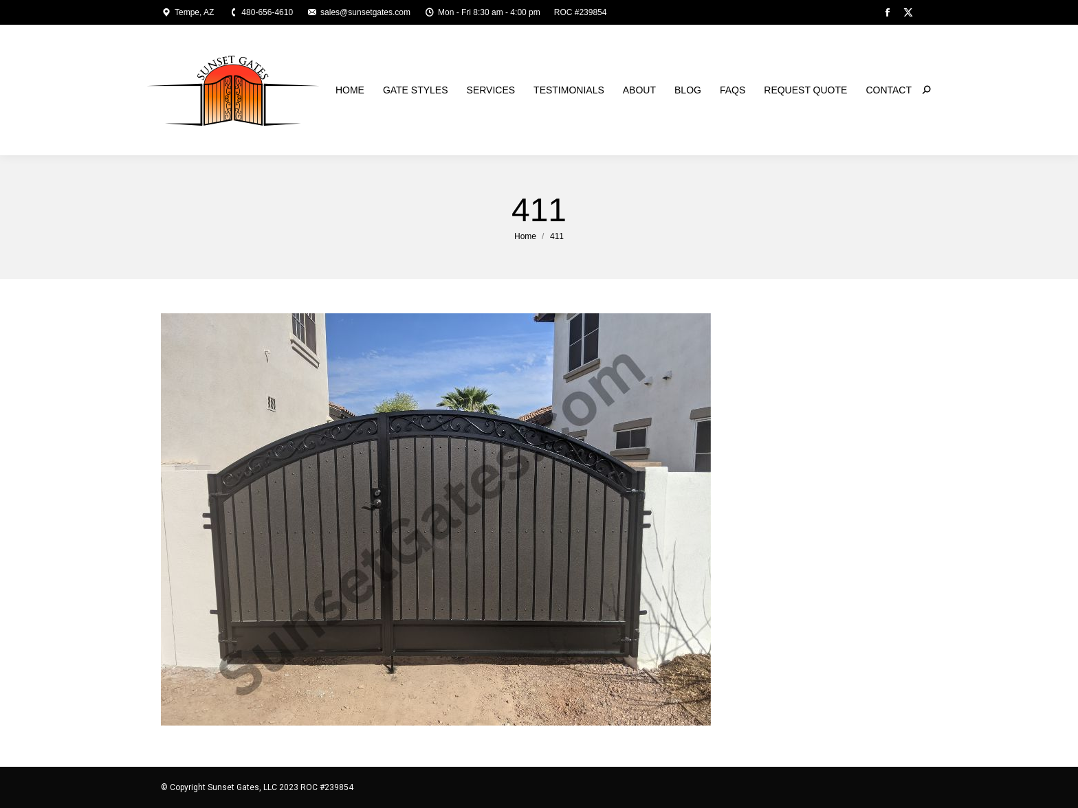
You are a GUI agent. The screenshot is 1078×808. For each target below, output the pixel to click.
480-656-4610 (260, 12)
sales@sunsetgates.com (358, 12)
